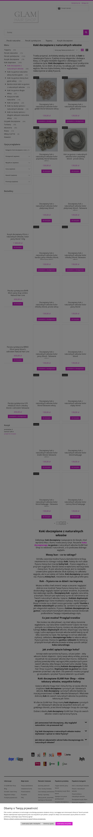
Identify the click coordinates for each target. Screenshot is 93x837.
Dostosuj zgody (48, 823)
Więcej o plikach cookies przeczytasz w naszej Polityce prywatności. (25, 819)
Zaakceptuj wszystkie (64, 823)
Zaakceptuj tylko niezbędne (31, 823)
